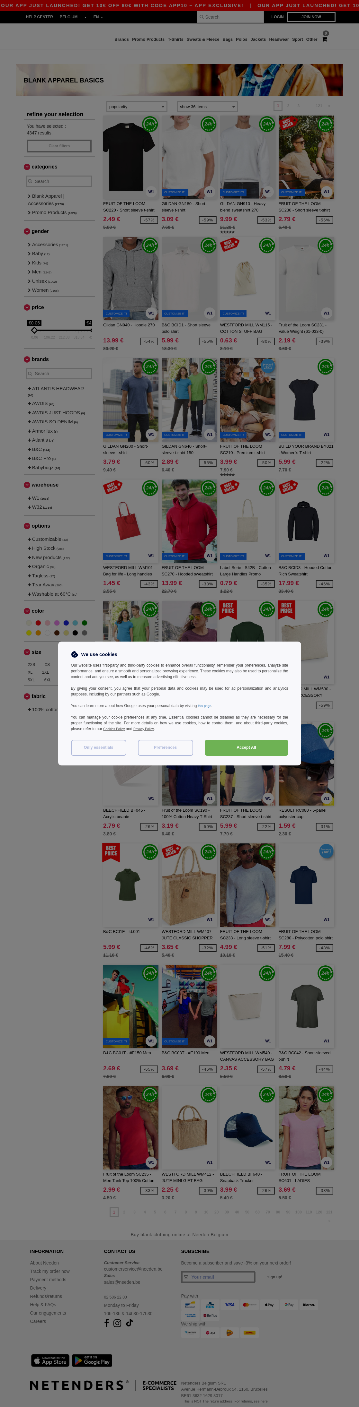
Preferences (165, 747)
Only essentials (98, 747)
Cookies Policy (116, 729)
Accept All (246, 747)
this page (206, 706)
